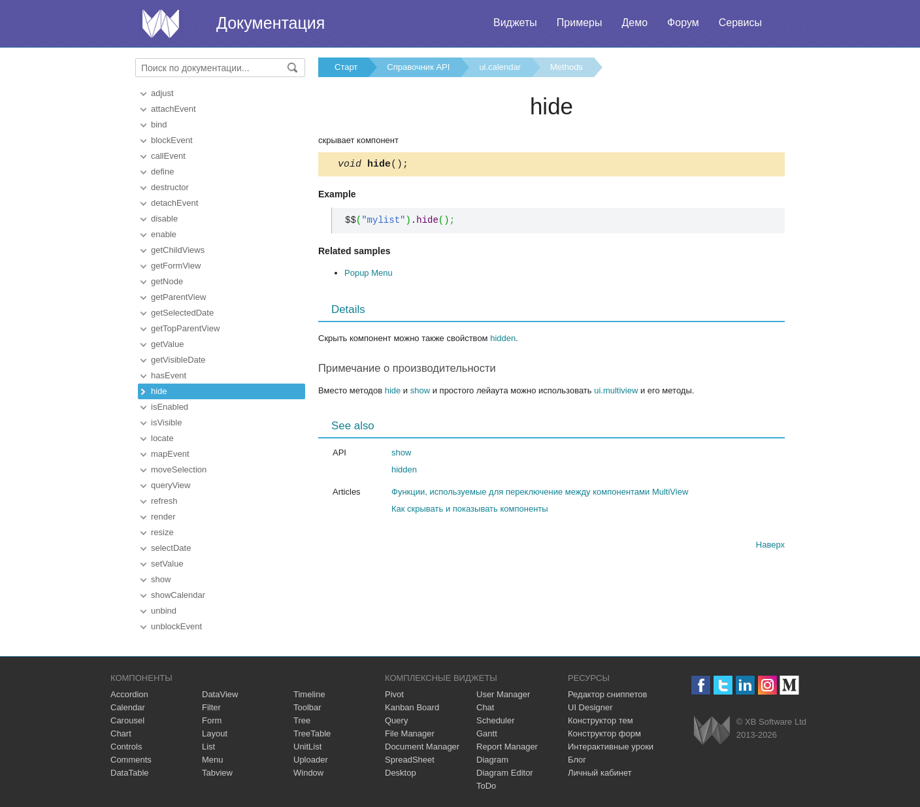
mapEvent (170, 454)
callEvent (168, 156)
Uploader (310, 760)
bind (159, 124)
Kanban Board (412, 707)
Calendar (127, 707)
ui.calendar (500, 67)
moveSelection (178, 469)
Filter (211, 707)
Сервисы (740, 22)
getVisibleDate (178, 360)
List (208, 746)
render (163, 516)
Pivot (394, 694)
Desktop (400, 773)
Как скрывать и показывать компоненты (469, 511)
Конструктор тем (600, 720)
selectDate (171, 548)
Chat (485, 707)
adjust (162, 93)
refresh (164, 501)
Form (212, 720)
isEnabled (169, 407)
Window (308, 773)
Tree (301, 720)
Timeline (309, 694)
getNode (167, 281)
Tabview (217, 773)
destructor (170, 187)
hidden (503, 340)
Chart (120, 733)
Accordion (129, 694)
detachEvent (174, 203)
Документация (270, 23)
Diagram (492, 760)
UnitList (307, 746)
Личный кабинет (600, 773)
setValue (167, 563)
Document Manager (422, 746)
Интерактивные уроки (610, 746)
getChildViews (178, 250)
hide (159, 391)
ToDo (486, 786)
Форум (683, 22)
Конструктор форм (604, 733)
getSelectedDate (182, 313)
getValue (167, 344)
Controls (126, 746)
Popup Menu (368, 275)
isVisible (166, 422)
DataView (220, 694)
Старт (346, 67)
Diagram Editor (504, 773)
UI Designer (590, 707)
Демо (634, 22)
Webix (712, 730)
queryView (170, 485)
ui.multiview (616, 392)
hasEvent (168, 375)
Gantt (486, 733)
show (161, 579)
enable (163, 234)
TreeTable (312, 733)
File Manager (410, 733)
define (162, 171)
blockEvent (172, 140)
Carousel (127, 720)
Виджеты (515, 22)
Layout (214, 733)
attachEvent (173, 109)
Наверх (770, 547)
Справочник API (418, 67)
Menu (212, 760)
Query (396, 720)
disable (164, 218)
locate (162, 438)
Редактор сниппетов (607, 694)
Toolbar (307, 707)
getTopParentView (185, 328)
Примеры (579, 22)
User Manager (503, 694)
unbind (163, 611)
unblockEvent (176, 626)
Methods (566, 67)
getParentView (178, 297)
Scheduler (495, 720)
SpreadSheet (410, 760)
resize (162, 532)
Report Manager (507, 746)
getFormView (176, 266)
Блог (577, 760)
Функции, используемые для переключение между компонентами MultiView (539, 494)
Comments (131, 760)
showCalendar (178, 595)
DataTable (129, 773)
